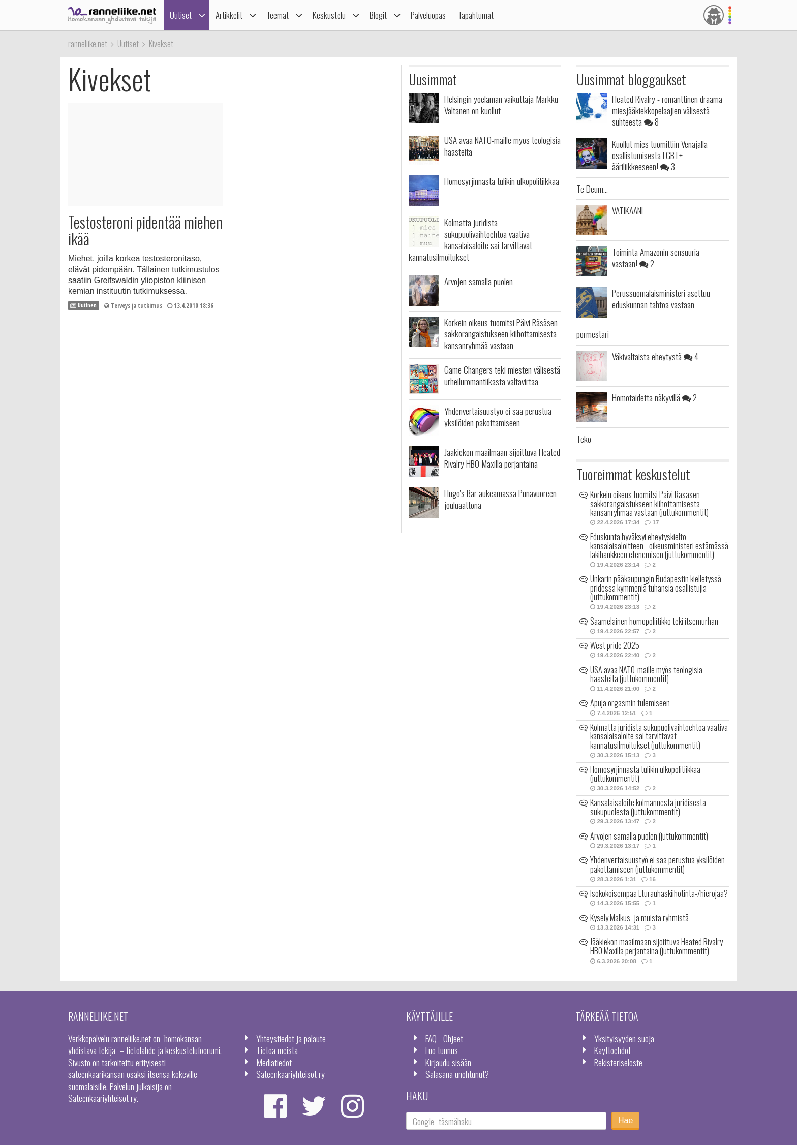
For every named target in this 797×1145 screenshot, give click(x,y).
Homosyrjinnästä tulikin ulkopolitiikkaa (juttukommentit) (645, 774)
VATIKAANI (627, 210)
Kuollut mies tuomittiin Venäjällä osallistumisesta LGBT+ (660, 155)
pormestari (592, 334)
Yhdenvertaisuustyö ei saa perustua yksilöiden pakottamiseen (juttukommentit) (657, 864)
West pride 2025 (614, 645)
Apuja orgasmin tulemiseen (630, 703)
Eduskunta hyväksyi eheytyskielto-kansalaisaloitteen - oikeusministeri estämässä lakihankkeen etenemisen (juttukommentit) (659, 546)
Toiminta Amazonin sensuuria (655, 257)
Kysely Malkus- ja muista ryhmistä (639, 918)
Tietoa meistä (277, 1050)
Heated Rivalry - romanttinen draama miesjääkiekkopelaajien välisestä (667, 110)
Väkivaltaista (655, 356)
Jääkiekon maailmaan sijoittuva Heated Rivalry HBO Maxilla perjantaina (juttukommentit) (656, 946)
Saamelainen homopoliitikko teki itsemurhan (654, 621)
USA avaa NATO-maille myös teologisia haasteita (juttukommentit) (646, 674)
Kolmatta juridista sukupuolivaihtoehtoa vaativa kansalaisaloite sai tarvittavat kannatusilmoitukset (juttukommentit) (659, 736)
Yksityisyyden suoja (624, 1038)
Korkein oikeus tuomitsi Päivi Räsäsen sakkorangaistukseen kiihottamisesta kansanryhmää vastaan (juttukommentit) (649, 503)
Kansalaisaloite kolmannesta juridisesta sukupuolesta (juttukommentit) (648, 807)
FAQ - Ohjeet (444, 1038)
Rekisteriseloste (618, 1062)
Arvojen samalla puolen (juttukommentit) (649, 836)
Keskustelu (329, 15)
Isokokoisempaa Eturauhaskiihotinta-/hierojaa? (659, 893)
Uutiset (181, 15)
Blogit (378, 15)
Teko (583, 438)
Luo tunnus (441, 1050)
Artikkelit (229, 15)
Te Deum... (592, 188)
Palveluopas (428, 15)
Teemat (277, 15)
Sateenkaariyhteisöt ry (290, 1073)
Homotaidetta (654, 397)
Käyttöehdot (612, 1050)
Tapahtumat (476, 15)
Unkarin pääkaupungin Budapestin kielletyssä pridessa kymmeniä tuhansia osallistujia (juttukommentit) (655, 588)
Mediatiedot (274, 1062)
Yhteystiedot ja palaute (291, 1038)
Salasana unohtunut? (457, 1073)
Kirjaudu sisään (448, 1062)
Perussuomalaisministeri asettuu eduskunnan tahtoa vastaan (661, 298)
